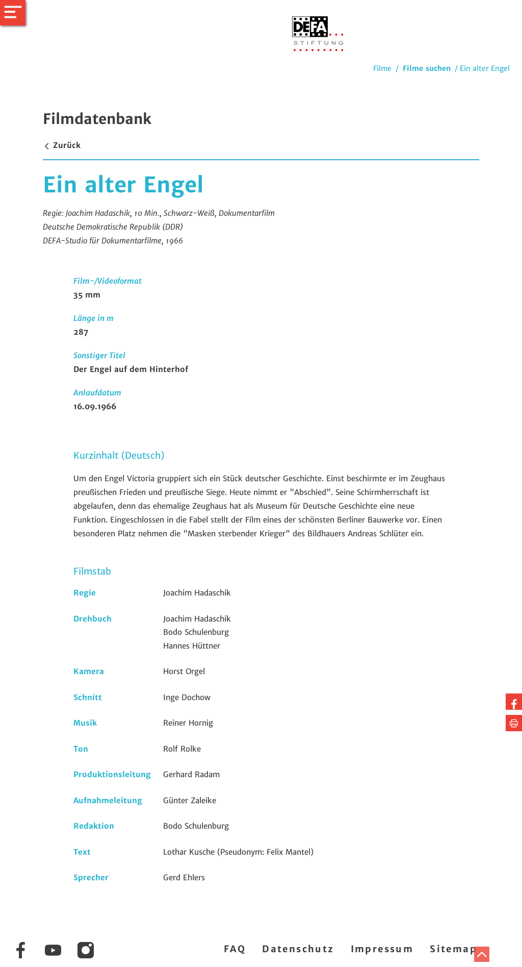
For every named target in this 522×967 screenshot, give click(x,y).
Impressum (382, 949)
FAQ (235, 949)
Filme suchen (427, 68)
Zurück (62, 145)
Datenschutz (298, 949)
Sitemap (453, 949)
